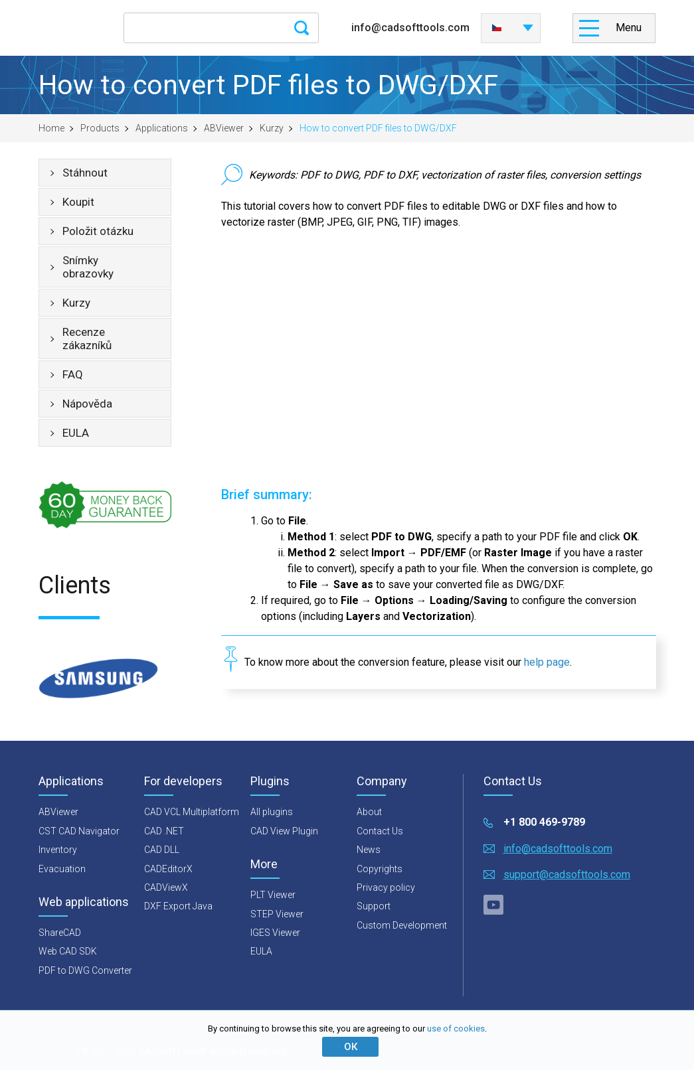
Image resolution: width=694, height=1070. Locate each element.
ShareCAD (60, 932)
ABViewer (224, 128)
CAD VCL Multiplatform (191, 811)
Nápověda (87, 403)
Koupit (78, 201)
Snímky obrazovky (88, 267)
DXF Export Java (178, 906)
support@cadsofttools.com (566, 874)
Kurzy (272, 128)
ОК (350, 1047)
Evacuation (62, 869)
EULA (75, 432)
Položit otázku (97, 231)
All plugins (271, 811)
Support (373, 906)
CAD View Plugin (284, 831)
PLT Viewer (273, 894)
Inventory (58, 849)
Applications (161, 128)
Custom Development (402, 925)
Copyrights (379, 869)
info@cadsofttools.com (410, 27)
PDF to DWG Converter (85, 970)
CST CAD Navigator (79, 831)
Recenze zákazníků (87, 338)
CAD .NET (164, 831)
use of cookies (456, 1028)
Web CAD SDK (68, 951)
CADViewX (166, 887)
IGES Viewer (275, 932)
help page (547, 662)
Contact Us (380, 831)
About (369, 811)
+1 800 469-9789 (544, 822)
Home (51, 128)
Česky (496, 28)
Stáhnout (85, 172)
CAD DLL (161, 849)
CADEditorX (168, 869)
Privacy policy (386, 887)
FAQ (72, 374)
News (369, 849)
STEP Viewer (277, 914)
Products (100, 128)
